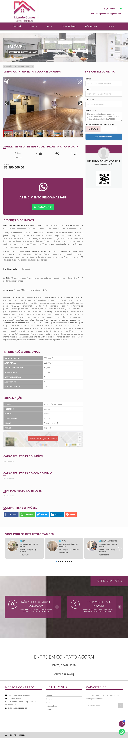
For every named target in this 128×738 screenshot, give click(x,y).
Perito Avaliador (69, 26)
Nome (88, 79)
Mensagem (91, 110)
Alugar (50, 26)
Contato (111, 26)
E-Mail (88, 89)
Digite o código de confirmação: (100, 124)
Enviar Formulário (103, 137)
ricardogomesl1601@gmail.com (20, 695)
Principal (17, 26)
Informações (91, 26)
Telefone (90, 99)
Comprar (34, 26)
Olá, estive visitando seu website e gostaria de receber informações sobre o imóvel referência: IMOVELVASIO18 (104, 116)
